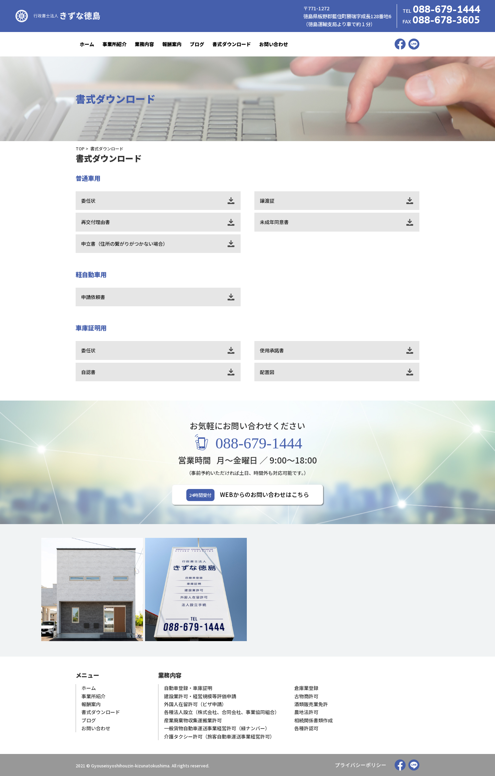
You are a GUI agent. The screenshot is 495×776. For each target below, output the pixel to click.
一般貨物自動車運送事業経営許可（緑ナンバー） (217, 728)
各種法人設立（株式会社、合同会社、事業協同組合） (221, 712)
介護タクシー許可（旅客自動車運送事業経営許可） (219, 736)
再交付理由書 (95, 222)
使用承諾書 (272, 350)
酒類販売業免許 (311, 704)
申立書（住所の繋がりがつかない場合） (124, 243)
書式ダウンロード (231, 44)
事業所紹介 (114, 44)
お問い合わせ (273, 44)
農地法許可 (306, 712)
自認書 (88, 372)
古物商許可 (306, 696)
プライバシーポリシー (362, 765)
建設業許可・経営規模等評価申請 (200, 696)
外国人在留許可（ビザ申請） (195, 704)
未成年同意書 (274, 222)
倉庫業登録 (306, 688)
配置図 (267, 372)
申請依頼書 (93, 297)
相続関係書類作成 (313, 720)
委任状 (88, 200)
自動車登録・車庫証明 (188, 688)
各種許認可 (306, 728)
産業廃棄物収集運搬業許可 (193, 720)
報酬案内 (172, 44)
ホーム (87, 44)
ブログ (197, 44)
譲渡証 (267, 200)
